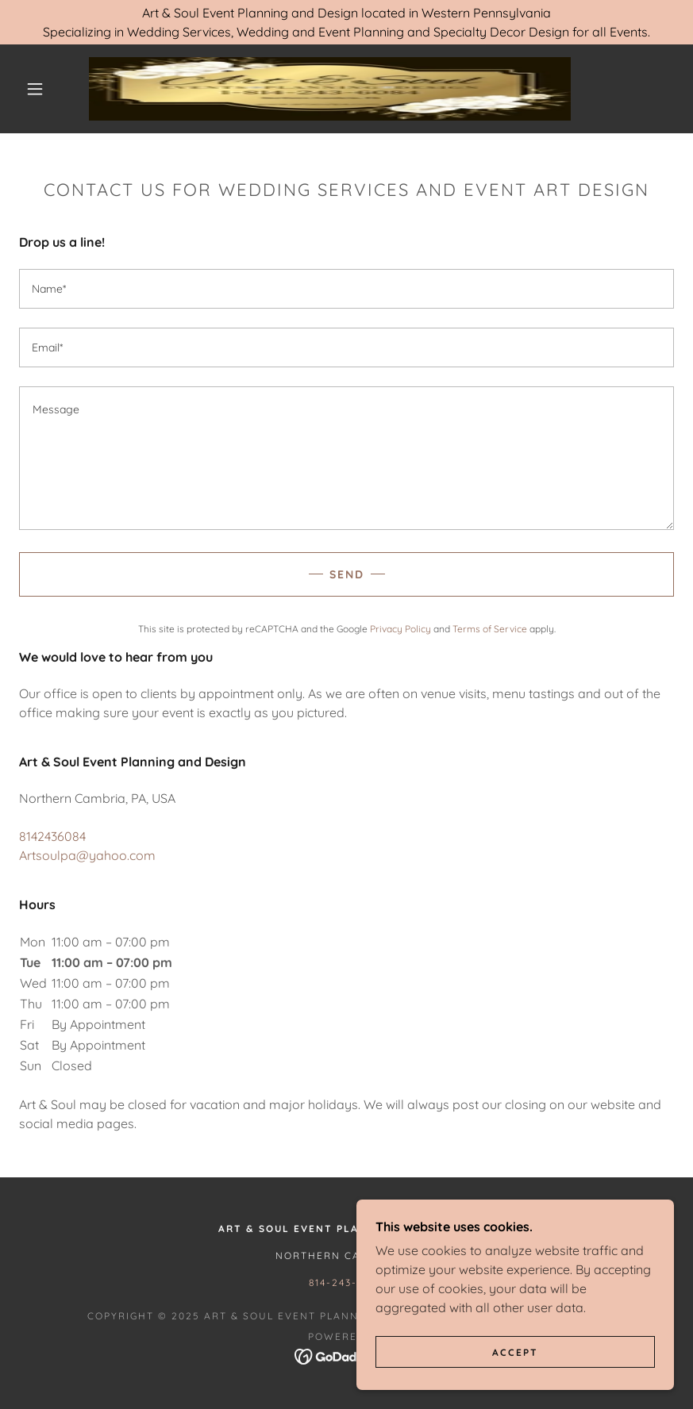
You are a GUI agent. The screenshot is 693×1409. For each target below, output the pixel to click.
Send (346, 574)
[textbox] (346, 289)
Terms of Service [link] (489, 629)
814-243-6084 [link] (346, 1282)
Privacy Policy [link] (400, 629)
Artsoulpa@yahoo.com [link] (87, 855)
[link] (330, 89)
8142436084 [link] (52, 836)
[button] (35, 89)
